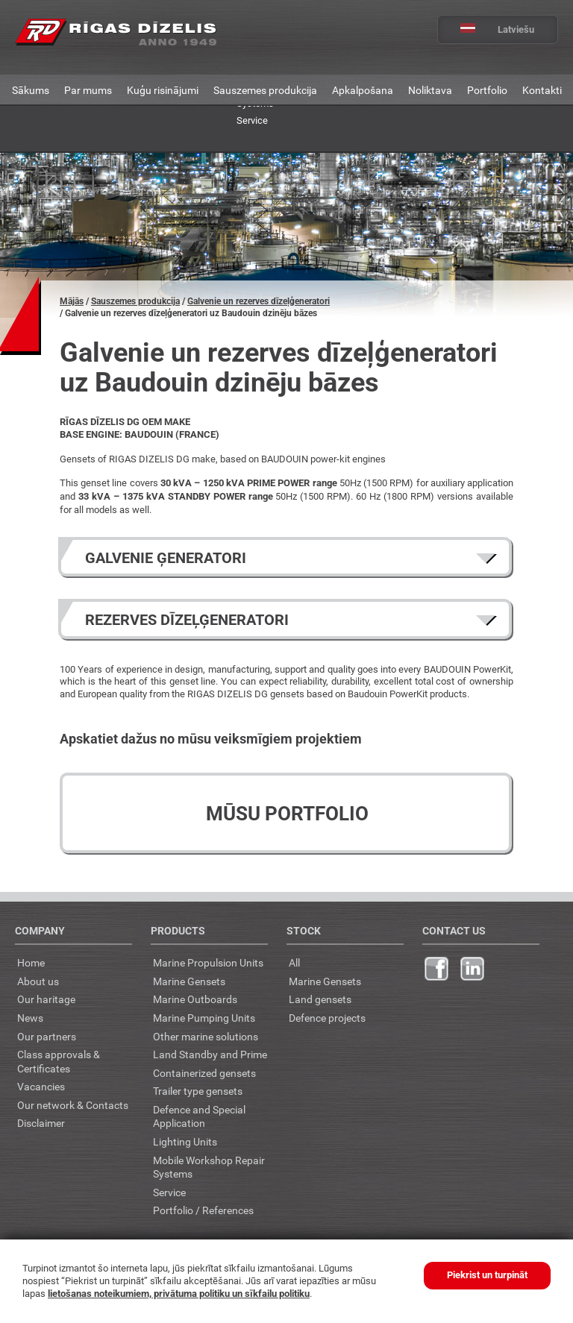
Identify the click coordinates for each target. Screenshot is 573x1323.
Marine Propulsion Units (208, 962)
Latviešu (486, 29)
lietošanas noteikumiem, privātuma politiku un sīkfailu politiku (179, 1293)
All (294, 962)
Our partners (46, 1036)
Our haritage (46, 999)
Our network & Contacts (72, 1105)
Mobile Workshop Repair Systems (209, 1167)
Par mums (88, 90)
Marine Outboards (195, 999)
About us (38, 981)
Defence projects (327, 1018)
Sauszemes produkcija (265, 90)
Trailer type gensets (197, 1091)
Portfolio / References (203, 1210)
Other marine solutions (205, 1036)
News (30, 1018)
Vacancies (41, 1086)
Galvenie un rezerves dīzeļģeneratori (258, 301)
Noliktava (430, 90)
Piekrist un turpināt (487, 1274)
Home (31, 962)
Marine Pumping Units (204, 1018)
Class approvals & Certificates (58, 1061)
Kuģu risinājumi (162, 90)
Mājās (72, 301)
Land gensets (320, 999)
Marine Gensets (189, 981)
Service (252, 120)
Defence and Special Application (199, 1116)
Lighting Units (185, 1141)
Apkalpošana (362, 90)
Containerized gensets (204, 1073)
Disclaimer (41, 1123)
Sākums (30, 90)
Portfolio (487, 90)
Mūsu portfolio (287, 813)
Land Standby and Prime (210, 1054)
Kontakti (542, 90)
